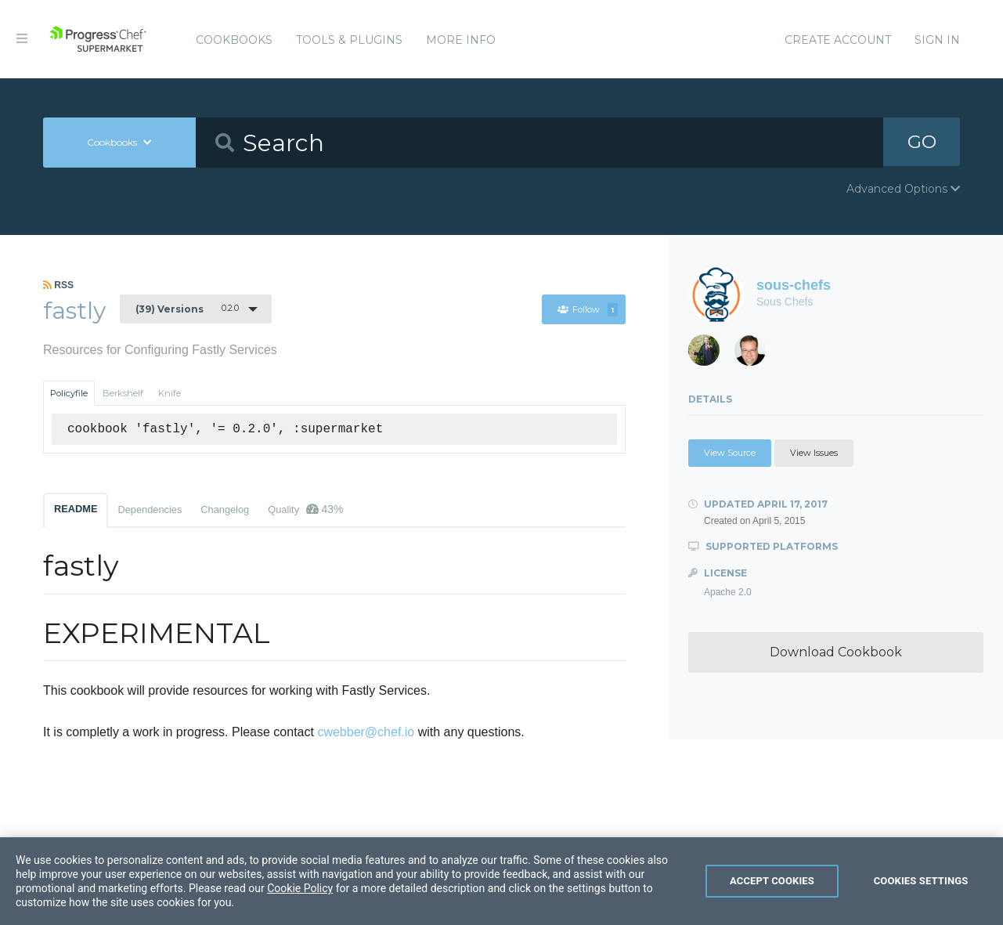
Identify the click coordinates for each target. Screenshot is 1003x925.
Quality (305, 509)
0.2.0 (187, 308)
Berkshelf (123, 393)
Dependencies (149, 509)
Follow (587, 309)
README (75, 509)
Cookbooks (234, 40)
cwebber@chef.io (365, 732)
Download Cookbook (836, 652)
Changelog (224, 509)
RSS (58, 285)
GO (921, 142)
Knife (169, 393)
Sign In (937, 40)
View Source (730, 452)
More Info (461, 40)
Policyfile (69, 393)
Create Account (838, 40)
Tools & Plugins (349, 40)
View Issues (814, 452)
